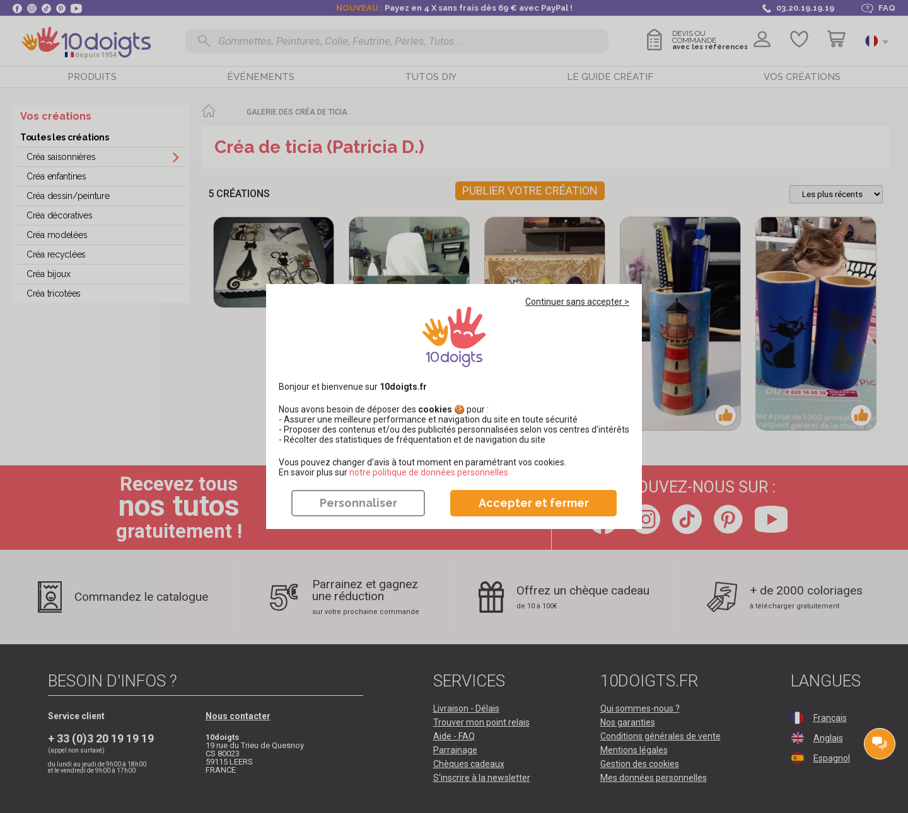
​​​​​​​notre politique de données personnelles (428, 472)
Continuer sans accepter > (577, 302)
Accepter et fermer (534, 502)
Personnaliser (358, 502)
